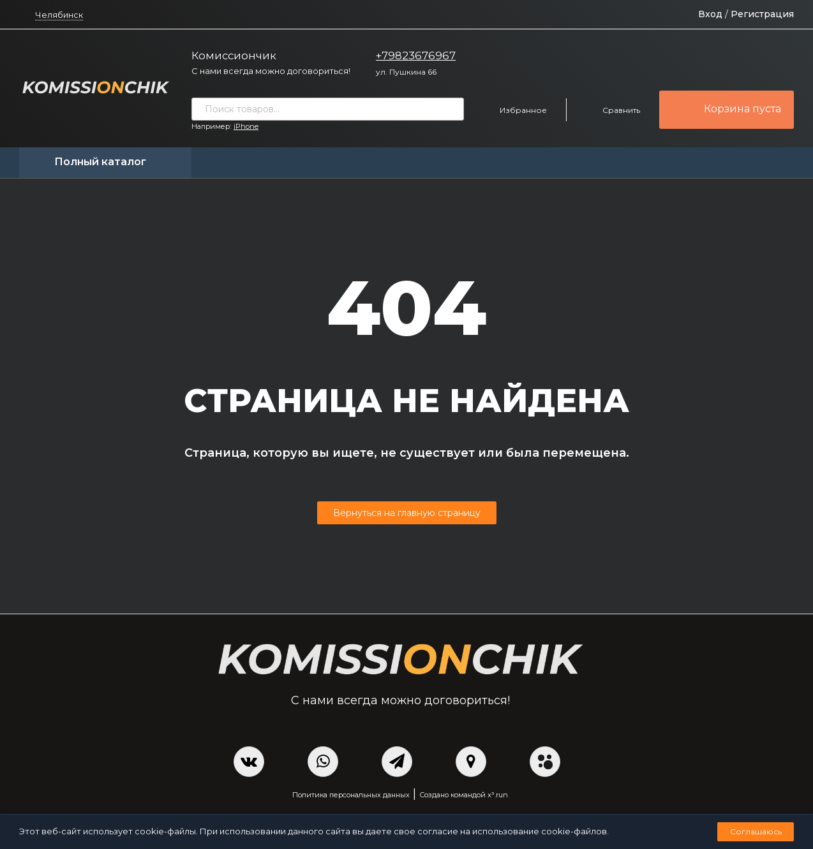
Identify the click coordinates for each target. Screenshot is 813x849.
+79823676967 (416, 55)
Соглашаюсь (756, 831)
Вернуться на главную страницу (407, 513)
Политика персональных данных (351, 794)
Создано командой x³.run (463, 794)
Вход (710, 14)
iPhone (246, 126)
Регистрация (762, 14)
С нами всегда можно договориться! (270, 71)
